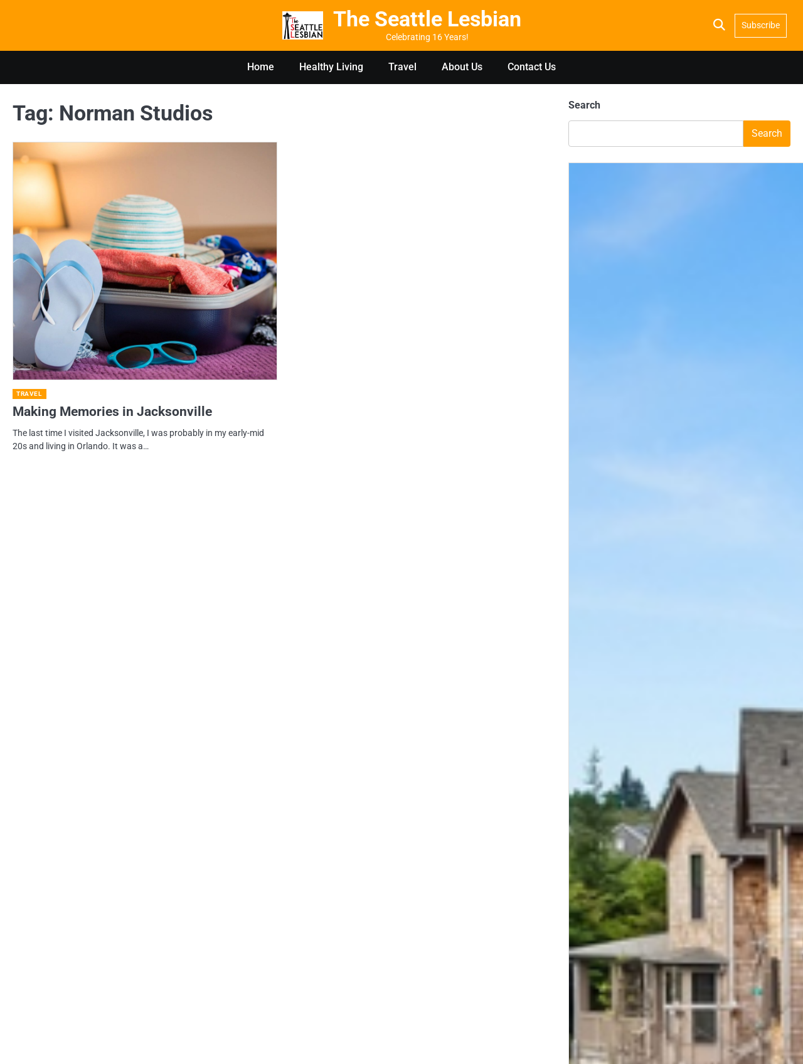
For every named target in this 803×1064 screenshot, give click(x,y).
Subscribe (761, 25)
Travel (402, 67)
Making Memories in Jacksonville (112, 411)
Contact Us (532, 67)
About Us (462, 67)
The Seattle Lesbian (427, 19)
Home (260, 67)
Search (584, 105)
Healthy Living (331, 67)
